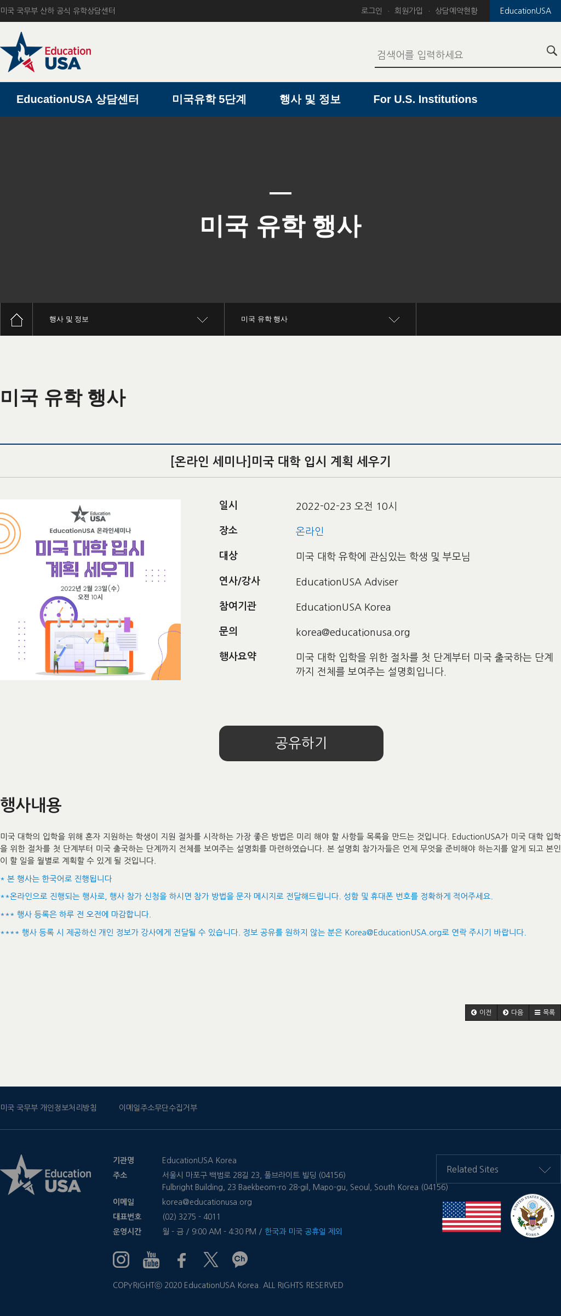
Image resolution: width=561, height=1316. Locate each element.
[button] (481, 1012)
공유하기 (301, 743)
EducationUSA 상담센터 (77, 99)
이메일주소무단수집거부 (158, 1108)
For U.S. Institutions (426, 99)
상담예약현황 (456, 11)
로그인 (371, 11)
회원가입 (408, 11)
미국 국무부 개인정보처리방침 (48, 1108)
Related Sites (498, 1169)
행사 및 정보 (309, 99)
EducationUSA (525, 11)
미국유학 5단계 (209, 99)
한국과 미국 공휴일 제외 (303, 1231)
